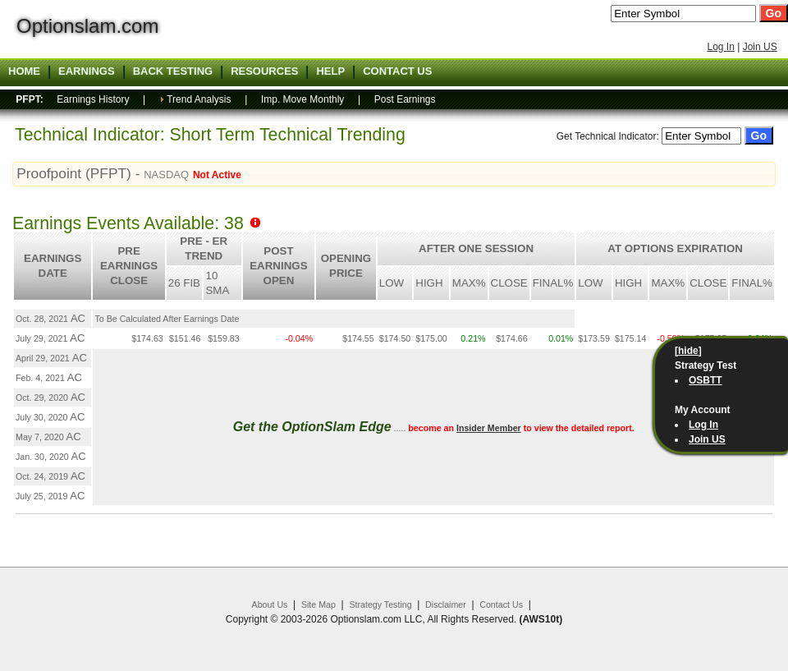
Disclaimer (445, 604)
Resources (264, 71)
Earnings (86, 71)
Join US (760, 47)
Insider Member (488, 428)
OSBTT (705, 380)
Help (330, 71)
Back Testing (173, 71)
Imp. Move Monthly (302, 99)
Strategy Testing (380, 604)
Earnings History (93, 99)
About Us (270, 604)
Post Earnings (405, 99)
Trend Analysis (199, 99)
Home (24, 71)
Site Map (318, 604)
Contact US (397, 71)
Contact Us (501, 604)
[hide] (688, 350)
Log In (720, 47)
